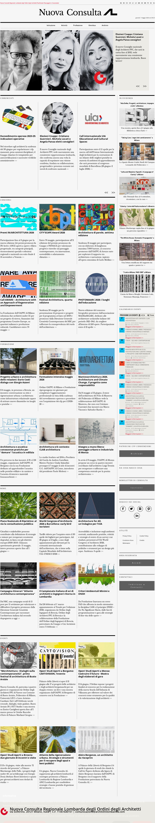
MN (139, 3)
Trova (151, 315)
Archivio (105, 25)
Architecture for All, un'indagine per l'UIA (90, 522)
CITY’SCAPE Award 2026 (52, 232)
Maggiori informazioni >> (134, 327)
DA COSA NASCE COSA (130, 468)
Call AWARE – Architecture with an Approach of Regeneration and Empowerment (18, 302)
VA (154, 3)
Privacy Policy (127, 536)
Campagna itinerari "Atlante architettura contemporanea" (17, 592)
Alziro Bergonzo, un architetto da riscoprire (95, 756)
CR (130, 3)
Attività (64, 25)
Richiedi (137, 453)
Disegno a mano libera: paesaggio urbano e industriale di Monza (96, 449)
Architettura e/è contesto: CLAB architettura (54, 448)
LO (136, 3)
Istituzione (51, 25)
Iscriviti (137, 487)
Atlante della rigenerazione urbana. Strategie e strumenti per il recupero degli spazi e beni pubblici (56, 759)
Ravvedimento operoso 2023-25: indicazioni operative (18, 137)
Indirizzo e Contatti (137, 585)
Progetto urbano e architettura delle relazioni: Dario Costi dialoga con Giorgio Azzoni (18, 379)
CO (127, 3)
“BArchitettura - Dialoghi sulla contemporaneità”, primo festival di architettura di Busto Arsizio (18, 675)
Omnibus (92, 25)
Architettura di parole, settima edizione (96, 234)
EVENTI (4, 638)
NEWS (3, 488)
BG (121, 3)
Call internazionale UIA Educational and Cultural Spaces (93, 139)
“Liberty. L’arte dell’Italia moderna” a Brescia (137, 206)
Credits (142, 540)
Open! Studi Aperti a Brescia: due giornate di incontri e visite (18, 756)
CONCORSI (5, 200)
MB (145, 3)
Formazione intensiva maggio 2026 (56, 378)
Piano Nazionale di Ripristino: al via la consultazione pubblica (18, 522)
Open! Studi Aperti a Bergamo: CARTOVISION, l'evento (56, 672)
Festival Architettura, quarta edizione (55, 301)
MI (142, 3)
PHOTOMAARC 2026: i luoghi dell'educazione (94, 301)
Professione (77, 25)
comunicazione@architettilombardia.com (100, 811)
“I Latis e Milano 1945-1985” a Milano (137, 272)
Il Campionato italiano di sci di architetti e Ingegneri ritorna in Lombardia (57, 594)
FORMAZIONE (7, 344)
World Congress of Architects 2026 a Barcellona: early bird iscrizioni (55, 524)
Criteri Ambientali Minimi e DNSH (94, 592)
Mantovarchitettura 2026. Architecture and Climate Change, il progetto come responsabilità (93, 381)
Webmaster (126, 543)
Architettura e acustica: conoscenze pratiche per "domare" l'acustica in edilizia (17, 449)
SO (151, 3)
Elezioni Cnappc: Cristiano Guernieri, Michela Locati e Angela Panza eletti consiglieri (57, 139)
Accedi (137, 563)
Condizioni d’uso (128, 540)
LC (133, 3)
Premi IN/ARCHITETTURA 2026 (17, 232)
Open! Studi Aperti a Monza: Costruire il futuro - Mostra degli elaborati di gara (94, 673)
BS (124, 3)
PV (148, 3)
